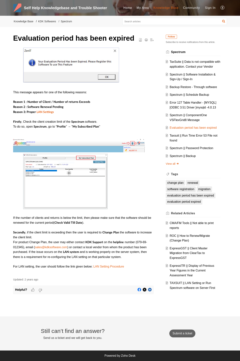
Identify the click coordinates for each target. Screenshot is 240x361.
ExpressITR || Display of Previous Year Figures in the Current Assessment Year (192, 270)
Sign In (210, 7)
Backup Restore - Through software (193, 87)
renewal (193, 182)
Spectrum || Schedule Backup (189, 94)
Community (191, 7)
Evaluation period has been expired (193, 127)
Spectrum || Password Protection (191, 148)
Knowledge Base (165, 7)
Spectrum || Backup (183, 156)
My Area (143, 7)
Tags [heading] (174, 174)
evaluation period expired (184, 201)
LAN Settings (45, 112)
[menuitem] (128, 8)
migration (204, 189)
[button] (222, 8)
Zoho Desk (128, 355)
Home (127, 7)
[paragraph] (83, 160)
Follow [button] (171, 36)
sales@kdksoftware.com (51, 247)
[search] (174, 21)
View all (172, 163)
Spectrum (66, 21)
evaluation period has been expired (190, 195)
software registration (180, 189)
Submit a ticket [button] (182, 333)
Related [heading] (183, 213)
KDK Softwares (47, 21)
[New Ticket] (182, 333)
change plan (175, 182)
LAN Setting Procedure (108, 266)
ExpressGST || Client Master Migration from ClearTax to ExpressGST (189, 253)
